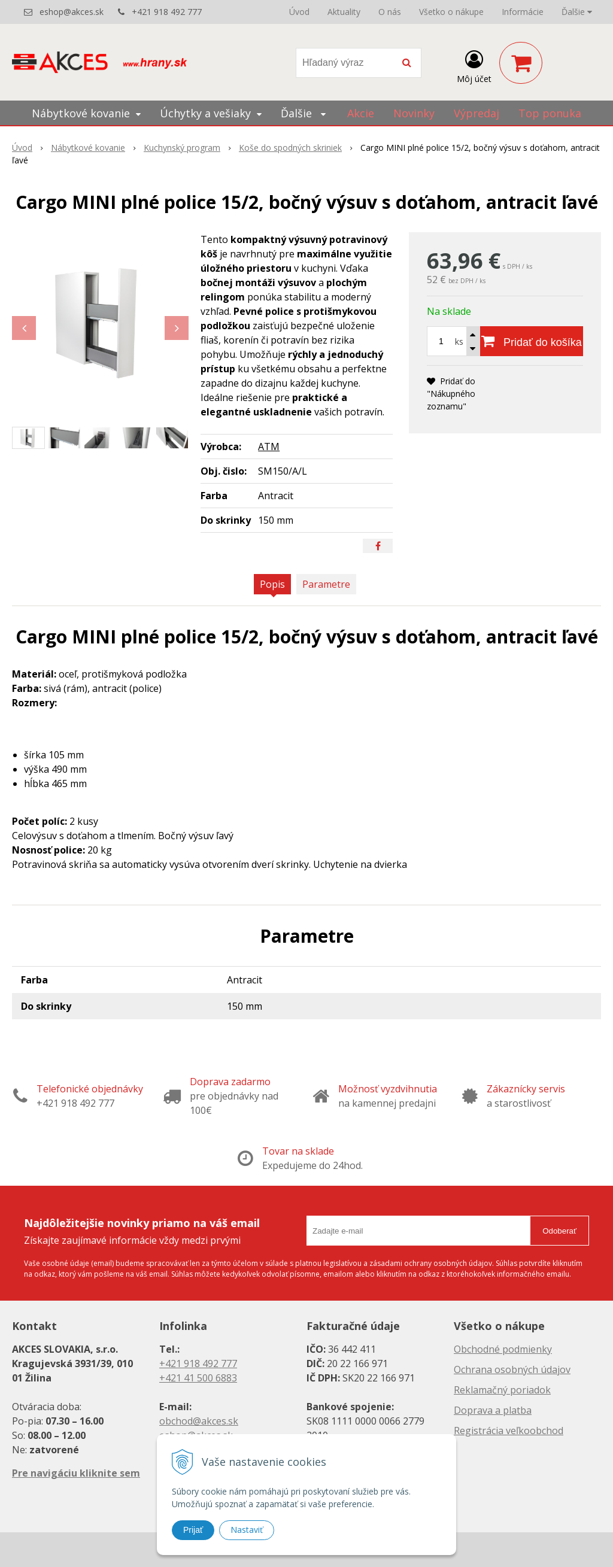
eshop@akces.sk (72, 11)
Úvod (299, 11)
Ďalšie (577, 11)
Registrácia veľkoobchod (508, 1430)
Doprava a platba (493, 1410)
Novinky (414, 113)
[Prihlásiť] (474, 65)
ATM (269, 446)
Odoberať (559, 1230)
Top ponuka (549, 113)
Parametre (326, 584)
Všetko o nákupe (451, 11)
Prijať (193, 1530)
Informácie (523, 11)
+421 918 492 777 (167, 11)
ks (459, 341)
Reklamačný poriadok (502, 1389)
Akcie (360, 113)
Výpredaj (476, 113)
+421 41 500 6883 (198, 1377)
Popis (272, 584)
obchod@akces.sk (198, 1421)
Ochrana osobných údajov (512, 1369)
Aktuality (343, 11)
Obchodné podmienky (503, 1349)
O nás (389, 11)
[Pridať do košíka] (531, 341)
